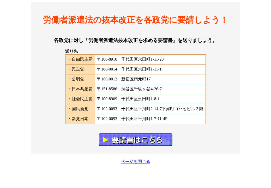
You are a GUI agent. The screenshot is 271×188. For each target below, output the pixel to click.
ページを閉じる (135, 161)
